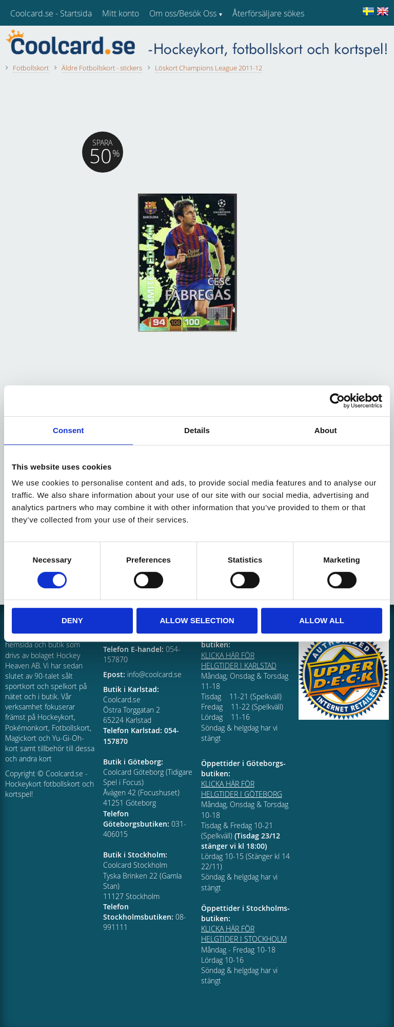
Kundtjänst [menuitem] (251, 40)
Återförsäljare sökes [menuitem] (268, 13)
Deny (72, 620)
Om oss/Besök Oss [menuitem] (182, 13)
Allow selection (197, 620)
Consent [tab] (68, 430)
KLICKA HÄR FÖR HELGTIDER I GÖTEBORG (241, 789)
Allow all (321, 620)
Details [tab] (197, 430)
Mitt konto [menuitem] (120, 13)
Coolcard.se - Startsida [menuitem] (51, 13)
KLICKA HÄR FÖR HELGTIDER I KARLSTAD (239, 660)
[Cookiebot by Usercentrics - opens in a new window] (337, 400)
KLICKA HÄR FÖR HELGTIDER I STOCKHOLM (244, 934)
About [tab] (325, 430)
